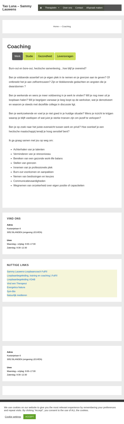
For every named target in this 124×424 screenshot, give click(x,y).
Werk (17, 56)
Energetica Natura (16, 287)
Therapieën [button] (52, 8)
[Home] (40, 8)
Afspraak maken (94, 7)
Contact (79, 7)
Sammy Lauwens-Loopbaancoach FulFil (27, 271)
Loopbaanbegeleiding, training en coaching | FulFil (32, 275)
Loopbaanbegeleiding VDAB (21, 279)
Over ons (67, 7)
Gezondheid (45, 56)
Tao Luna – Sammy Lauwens (17, 7)
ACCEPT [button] (29, 416)
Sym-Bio (11, 291)
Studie (29, 56)
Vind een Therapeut (17, 283)
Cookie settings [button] (13, 416)
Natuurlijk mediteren (17, 295)
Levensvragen (65, 56)
